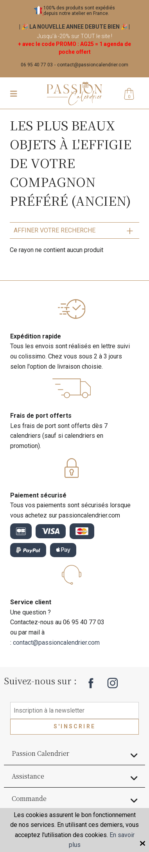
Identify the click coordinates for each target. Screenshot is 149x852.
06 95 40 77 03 (37, 65)
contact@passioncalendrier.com (92, 65)
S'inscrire (74, 726)
